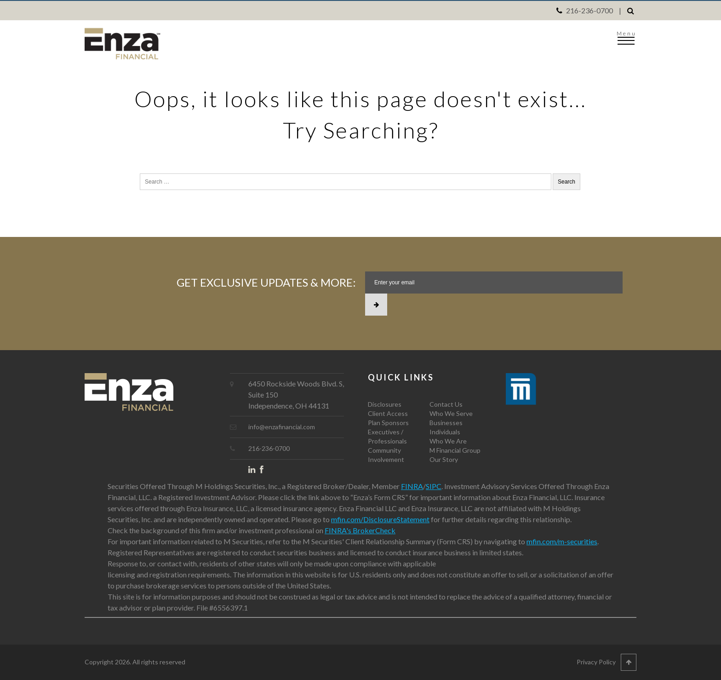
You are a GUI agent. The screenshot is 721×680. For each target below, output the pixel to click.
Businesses (446, 422)
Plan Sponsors (388, 422)
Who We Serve (451, 413)
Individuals (444, 432)
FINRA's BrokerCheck (360, 530)
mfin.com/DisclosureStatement (380, 519)
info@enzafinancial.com (281, 427)
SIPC (433, 486)
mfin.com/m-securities (561, 541)
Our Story (443, 459)
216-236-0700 (589, 10)
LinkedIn (254, 471)
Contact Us (446, 404)
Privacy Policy (596, 662)
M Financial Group (455, 450)
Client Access (388, 413)
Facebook (265, 471)
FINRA (412, 486)
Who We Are (448, 441)
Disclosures (384, 404)
